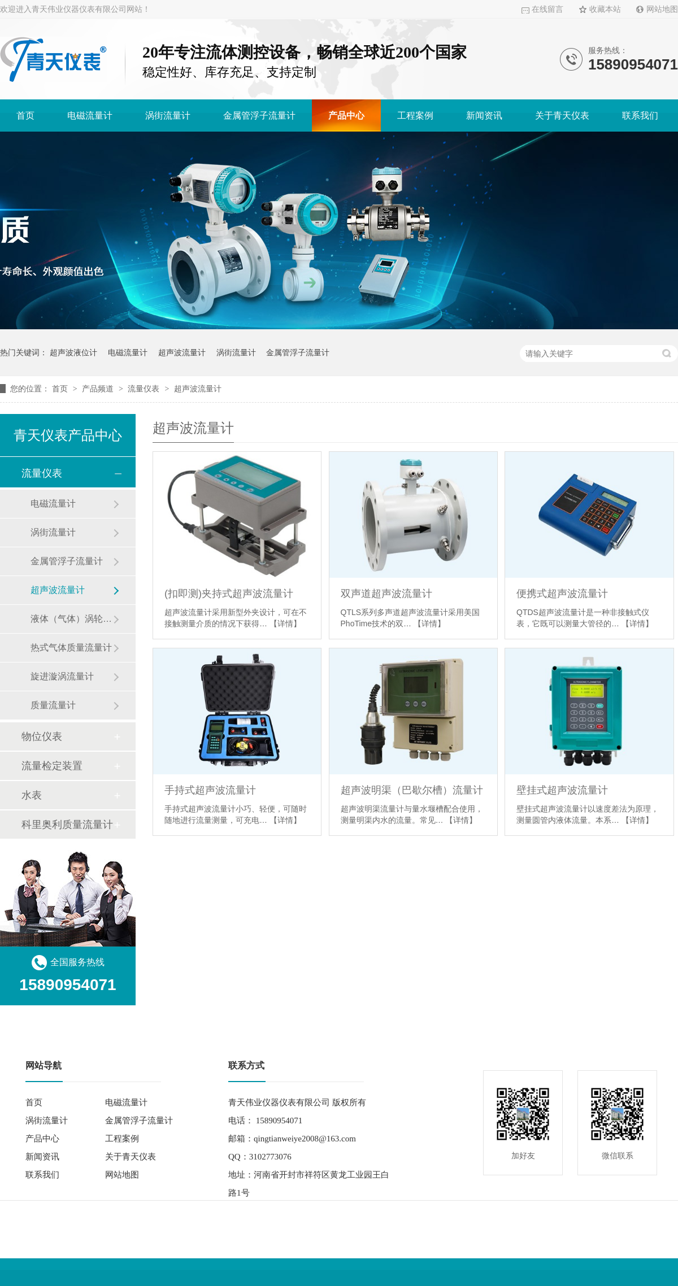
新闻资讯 (484, 115)
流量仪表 (145, 388)
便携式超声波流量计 (562, 593)
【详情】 (285, 623)
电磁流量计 (89, 115)
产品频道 (99, 388)
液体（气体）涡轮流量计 (72, 619)
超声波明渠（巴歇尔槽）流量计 (412, 790)
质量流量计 (53, 705)
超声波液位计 (73, 352)
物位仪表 (41, 736)
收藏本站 (605, 9)
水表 (31, 795)
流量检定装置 (51, 765)
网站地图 (662, 9)
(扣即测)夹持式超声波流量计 (228, 593)
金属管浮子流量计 (259, 115)
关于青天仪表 (562, 115)
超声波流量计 (182, 352)
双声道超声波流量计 (386, 593)
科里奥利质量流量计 (67, 824)
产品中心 (346, 115)
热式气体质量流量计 (71, 647)
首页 (25, 115)
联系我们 (640, 115)
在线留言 (547, 9)
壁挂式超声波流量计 (562, 790)
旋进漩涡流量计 (62, 676)
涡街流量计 (167, 115)
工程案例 (415, 115)
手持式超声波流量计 (210, 790)
